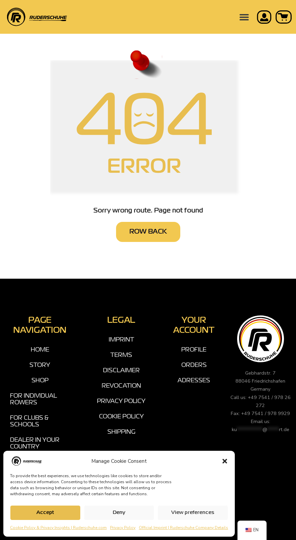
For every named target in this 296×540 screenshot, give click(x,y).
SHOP (39, 380)
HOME (40, 350)
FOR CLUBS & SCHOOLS (29, 421)
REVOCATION (121, 386)
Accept (45, 512)
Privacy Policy (122, 527)
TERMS (121, 355)
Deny (119, 512)
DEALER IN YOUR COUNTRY (35, 443)
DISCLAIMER (121, 370)
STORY (39, 365)
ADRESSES (194, 380)
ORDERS (194, 365)
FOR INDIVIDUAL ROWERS (33, 399)
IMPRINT (121, 340)
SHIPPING (121, 432)
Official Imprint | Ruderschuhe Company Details (183, 527)
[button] (224, 461)
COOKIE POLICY (121, 416)
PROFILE (193, 350)
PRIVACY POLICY (121, 401)
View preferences (192, 512)
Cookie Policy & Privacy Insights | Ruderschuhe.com (58, 527)
